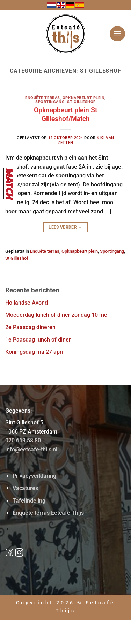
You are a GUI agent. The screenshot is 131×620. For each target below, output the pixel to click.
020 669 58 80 (23, 440)
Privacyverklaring (34, 476)
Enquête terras (42, 97)
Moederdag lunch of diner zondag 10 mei (57, 315)
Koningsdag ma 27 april (35, 352)
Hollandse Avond (26, 302)
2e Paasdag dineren (30, 327)
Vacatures (25, 488)
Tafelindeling (29, 500)
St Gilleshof (81, 102)
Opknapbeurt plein (84, 97)
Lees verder (65, 227)
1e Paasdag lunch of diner (38, 339)
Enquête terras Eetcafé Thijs (48, 513)
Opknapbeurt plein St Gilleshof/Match (65, 114)
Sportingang (50, 102)
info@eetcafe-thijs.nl (31, 449)
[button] (117, 34)
